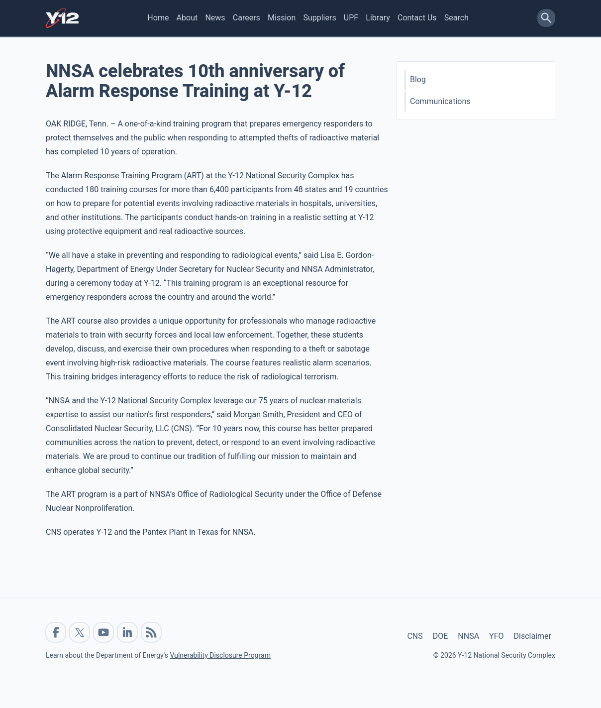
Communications (440, 101)
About (187, 17)
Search (456, 17)
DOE (440, 636)
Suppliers (319, 17)
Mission (282, 17)
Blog (418, 79)
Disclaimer (532, 636)
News (215, 17)
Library (378, 17)
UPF (351, 17)
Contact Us (417, 17)
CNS (414, 636)
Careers (246, 17)
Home (158, 17)
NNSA (468, 636)
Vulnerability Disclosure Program (220, 655)
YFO (496, 636)
